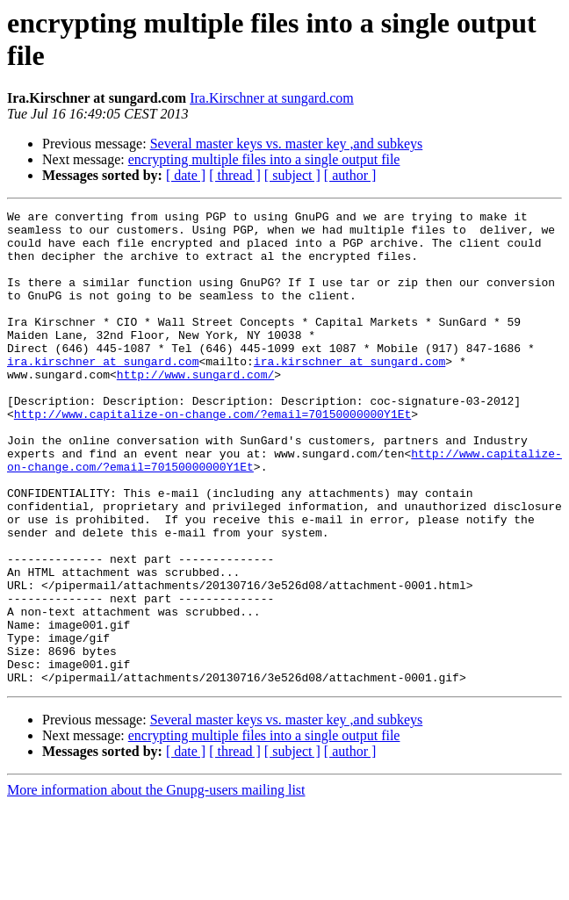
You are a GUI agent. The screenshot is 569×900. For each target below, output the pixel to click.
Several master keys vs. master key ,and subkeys (286, 143)
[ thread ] (235, 175)
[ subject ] (292, 175)
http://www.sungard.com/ (195, 408)
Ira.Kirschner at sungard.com (272, 97)
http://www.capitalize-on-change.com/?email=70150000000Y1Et (212, 456)
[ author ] (350, 175)
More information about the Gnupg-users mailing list (156, 884)
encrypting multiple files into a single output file (264, 159)
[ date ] (185, 175)
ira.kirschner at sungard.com (102, 392)
